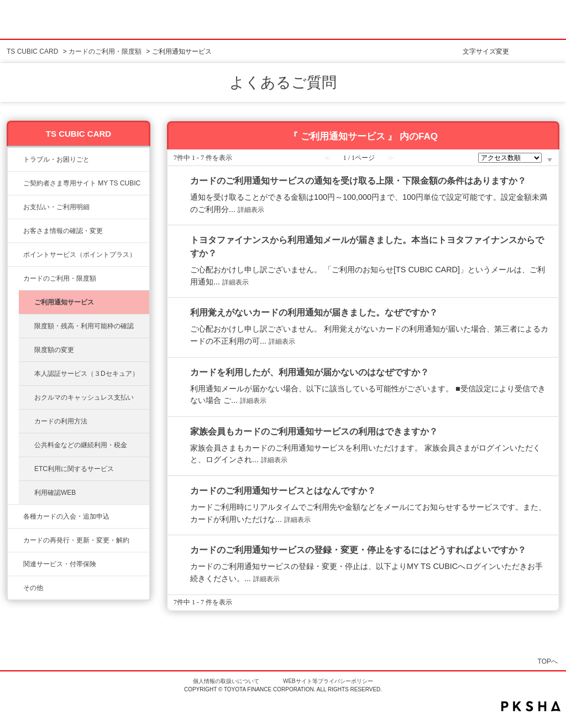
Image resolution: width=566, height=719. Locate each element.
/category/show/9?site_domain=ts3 (15, 231)
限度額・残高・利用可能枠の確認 (84, 326)
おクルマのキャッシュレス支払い (84, 397)
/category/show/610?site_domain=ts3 (15, 564)
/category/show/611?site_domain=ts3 (15, 588)
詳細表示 (251, 209)
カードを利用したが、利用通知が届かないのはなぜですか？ (309, 372)
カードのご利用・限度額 (105, 51)
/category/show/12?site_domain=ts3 (15, 255)
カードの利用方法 (60, 421)
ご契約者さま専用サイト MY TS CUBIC (81, 183)
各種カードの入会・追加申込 (66, 516)
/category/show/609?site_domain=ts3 (15, 540)
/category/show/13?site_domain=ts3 (15, 207)
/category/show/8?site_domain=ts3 (15, 278)
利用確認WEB (55, 492)
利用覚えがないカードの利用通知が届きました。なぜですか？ (314, 312)
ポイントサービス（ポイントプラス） (79, 254)
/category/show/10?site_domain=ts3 (15, 183)
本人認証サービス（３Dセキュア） (86, 373)
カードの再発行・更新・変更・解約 (76, 540)
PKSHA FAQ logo (530, 706)
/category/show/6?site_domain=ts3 (15, 516)
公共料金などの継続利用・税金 (80, 445)
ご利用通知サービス (64, 302)
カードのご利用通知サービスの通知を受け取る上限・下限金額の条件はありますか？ (358, 180)
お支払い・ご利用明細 (56, 207)
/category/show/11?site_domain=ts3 (15, 159)
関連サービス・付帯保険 (59, 564)
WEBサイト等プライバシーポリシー (328, 681)
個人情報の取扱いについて (226, 681)
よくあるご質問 (283, 82)
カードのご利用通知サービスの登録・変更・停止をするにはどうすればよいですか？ (358, 550)
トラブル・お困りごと (56, 159)
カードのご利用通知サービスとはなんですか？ (283, 490)
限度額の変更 (54, 350)
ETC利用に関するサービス (74, 469)
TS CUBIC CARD (32, 51)
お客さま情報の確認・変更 (63, 231)
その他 (33, 588)
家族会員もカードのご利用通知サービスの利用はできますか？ (314, 431)
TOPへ (548, 661)
